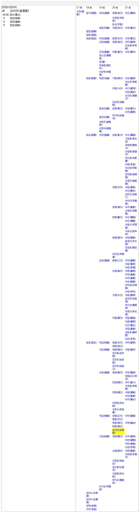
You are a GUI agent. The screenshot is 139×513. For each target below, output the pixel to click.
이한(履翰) (130, 443)
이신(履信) (130, 13)
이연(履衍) (130, 399)
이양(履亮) (130, 92)
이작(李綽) (91, 509)
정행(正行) (117, 415)
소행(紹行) (117, 450)
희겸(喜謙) (104, 13)
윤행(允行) (117, 38)
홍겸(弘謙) (104, 117)
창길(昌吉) (91, 342)
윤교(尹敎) (117, 24)
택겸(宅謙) (104, 78)
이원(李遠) (130, 164)
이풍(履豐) (130, 321)
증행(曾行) (117, 372)
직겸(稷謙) (104, 415)
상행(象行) (117, 135)
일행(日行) (117, 342)
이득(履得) (130, 42)
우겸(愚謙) (104, 52)
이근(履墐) (130, 88)
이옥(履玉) (130, 28)
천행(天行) (117, 187)
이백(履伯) (130, 423)
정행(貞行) (117, 13)
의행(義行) (117, 52)
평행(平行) (117, 419)
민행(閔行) (117, 382)
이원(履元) (130, 108)
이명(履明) (130, 271)
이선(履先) (130, 190)
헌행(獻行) (117, 217)
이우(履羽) (130, 436)
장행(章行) (117, 207)
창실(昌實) (91, 135)
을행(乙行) (117, 260)
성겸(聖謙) (104, 260)
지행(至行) (117, 28)
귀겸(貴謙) (104, 42)
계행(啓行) (117, 349)
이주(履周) (130, 112)
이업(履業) (130, 328)
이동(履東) (130, 187)
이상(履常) (130, 78)
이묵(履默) (130, 274)
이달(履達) (130, 318)
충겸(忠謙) (104, 108)
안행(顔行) (117, 392)
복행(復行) (117, 237)
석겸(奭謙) (104, 349)
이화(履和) (130, 295)
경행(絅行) (117, 436)
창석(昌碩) (91, 13)
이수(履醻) (130, 135)
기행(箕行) (117, 78)
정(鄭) (102, 62)
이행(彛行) (117, 271)
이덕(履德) (130, 415)
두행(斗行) (117, 88)
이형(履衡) (130, 392)
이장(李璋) (130, 447)
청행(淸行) (117, 42)
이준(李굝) (130, 267)
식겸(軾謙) (104, 436)
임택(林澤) (91, 505)
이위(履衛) (130, 372)
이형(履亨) (130, 349)
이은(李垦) (130, 339)
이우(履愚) (130, 207)
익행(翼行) (117, 318)
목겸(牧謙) (104, 342)
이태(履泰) (130, 237)
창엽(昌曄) (91, 31)
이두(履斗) (130, 382)
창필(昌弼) (91, 78)
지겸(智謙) (104, 135)
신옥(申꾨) (130, 291)
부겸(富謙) (104, 38)
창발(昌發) (91, 35)
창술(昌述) (91, 38)
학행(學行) (117, 426)
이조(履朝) (130, 281)
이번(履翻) (130, 440)
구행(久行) (117, 295)
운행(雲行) (117, 108)
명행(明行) (117, 423)
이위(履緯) (130, 260)
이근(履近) (130, 325)
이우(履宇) (130, 52)
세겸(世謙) (104, 28)
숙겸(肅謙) (104, 372)
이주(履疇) (130, 221)
